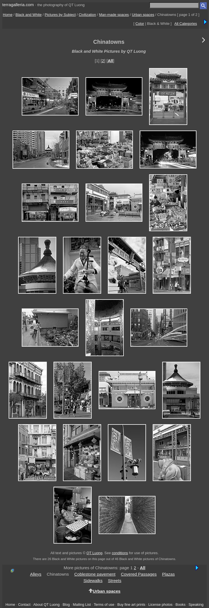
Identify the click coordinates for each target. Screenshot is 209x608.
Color (139, 23)
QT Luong (94, 553)
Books (181, 604)
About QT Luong (46, 604)
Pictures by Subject (60, 15)
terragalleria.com (18, 4)
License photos (160, 604)
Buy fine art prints (131, 604)
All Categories (185, 23)
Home (8, 15)
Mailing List (82, 604)
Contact (24, 604)
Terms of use (104, 604)
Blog (66, 604)
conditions (120, 553)
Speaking (195, 604)
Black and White (29, 15)
